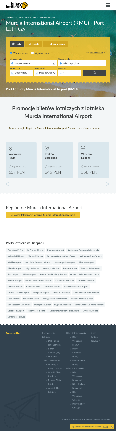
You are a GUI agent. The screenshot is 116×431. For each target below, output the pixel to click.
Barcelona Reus (33, 287)
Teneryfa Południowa (90, 268)
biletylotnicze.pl (12, 17)
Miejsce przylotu (65, 59)
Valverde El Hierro (16, 256)
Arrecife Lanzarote (61, 293)
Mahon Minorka (35, 256)
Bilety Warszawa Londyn (77, 341)
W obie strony (21, 53)
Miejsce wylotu (16, 59)
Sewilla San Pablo (31, 299)
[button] (103, 184)
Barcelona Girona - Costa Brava (61, 256)
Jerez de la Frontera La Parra (37, 262)
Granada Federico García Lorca (84, 275)
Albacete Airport (86, 262)
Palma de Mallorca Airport (76, 287)
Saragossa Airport (41, 293)
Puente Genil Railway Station (53, 275)
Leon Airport (13, 299)
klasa (87, 53)
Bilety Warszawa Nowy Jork (77, 376)
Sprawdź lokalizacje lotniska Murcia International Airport (43, 215)
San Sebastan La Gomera (19, 305)
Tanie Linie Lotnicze (51, 361)
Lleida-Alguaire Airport (64, 262)
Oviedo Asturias (90, 311)
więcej (105, 427)
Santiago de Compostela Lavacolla (83, 250)
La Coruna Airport (35, 250)
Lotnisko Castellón (85, 281)
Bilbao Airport (29, 275)
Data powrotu (39, 68)
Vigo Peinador (32, 268)
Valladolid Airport (16, 311)
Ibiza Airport (13, 275)
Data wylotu (15, 68)
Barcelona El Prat (15, 250)
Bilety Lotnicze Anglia (76, 333)
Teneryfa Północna (36, 311)
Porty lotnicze (25, 17)
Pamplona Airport (55, 250)
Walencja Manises (51, 268)
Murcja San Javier (42, 305)
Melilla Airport (14, 262)
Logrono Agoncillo (62, 305)
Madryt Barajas (15, 281)
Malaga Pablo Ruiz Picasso (55, 299)
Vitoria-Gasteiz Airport (18, 293)
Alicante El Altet (15, 287)
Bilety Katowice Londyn (76, 353)
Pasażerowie (62, 68)
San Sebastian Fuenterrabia (86, 293)
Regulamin (95, 341)
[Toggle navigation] (108, 5)
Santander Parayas (16, 317)
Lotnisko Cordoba (52, 287)
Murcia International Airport (38, 281)
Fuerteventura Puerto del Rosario (64, 311)
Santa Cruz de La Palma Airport (89, 305)
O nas (93, 333)
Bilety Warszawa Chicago (77, 396)
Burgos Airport (70, 268)
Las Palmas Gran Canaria (90, 256)
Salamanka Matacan (64, 281)
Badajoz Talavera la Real (82, 299)
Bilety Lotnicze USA (75, 368)
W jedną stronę (42, 53)
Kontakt (94, 337)
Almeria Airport (15, 268)
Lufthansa (52, 357)
